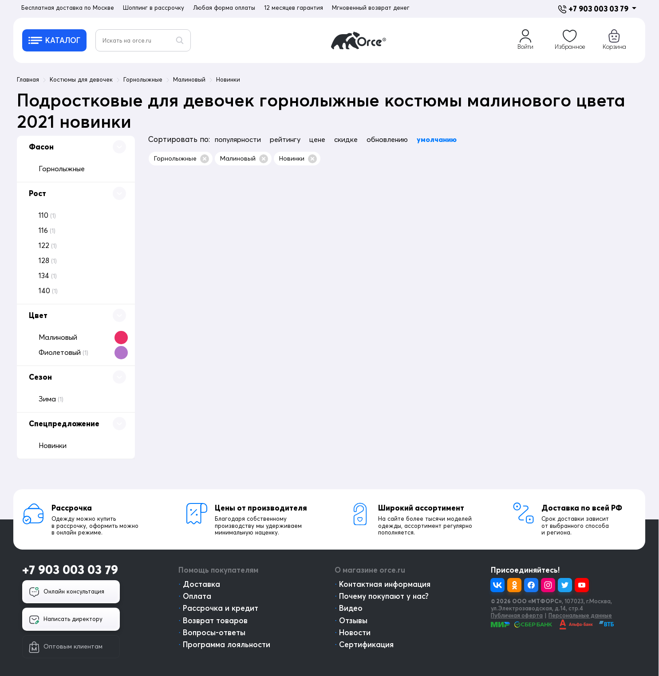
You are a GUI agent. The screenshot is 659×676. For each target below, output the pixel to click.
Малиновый (244, 159)
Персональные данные (580, 615)
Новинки (298, 159)
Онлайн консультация (66, 592)
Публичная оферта (517, 615)
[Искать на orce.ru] (143, 40)
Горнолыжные (181, 159)
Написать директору (66, 619)
